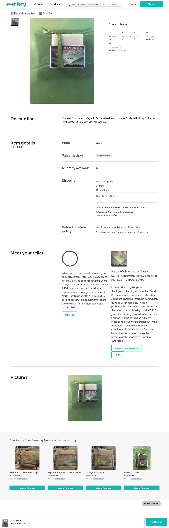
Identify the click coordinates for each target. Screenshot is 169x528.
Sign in (133, 4)
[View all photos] (62, 61)
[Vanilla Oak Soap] (141, 458)
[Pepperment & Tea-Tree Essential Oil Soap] (65, 458)
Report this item (151, 503)
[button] (40, 4)
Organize (40, 4)
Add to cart (156, 521)
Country (100, 185)
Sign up (151, 4)
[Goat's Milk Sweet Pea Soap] (27, 458)
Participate (56, 4)
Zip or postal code (105, 195)
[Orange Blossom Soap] (103, 458)
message (126, 232)
